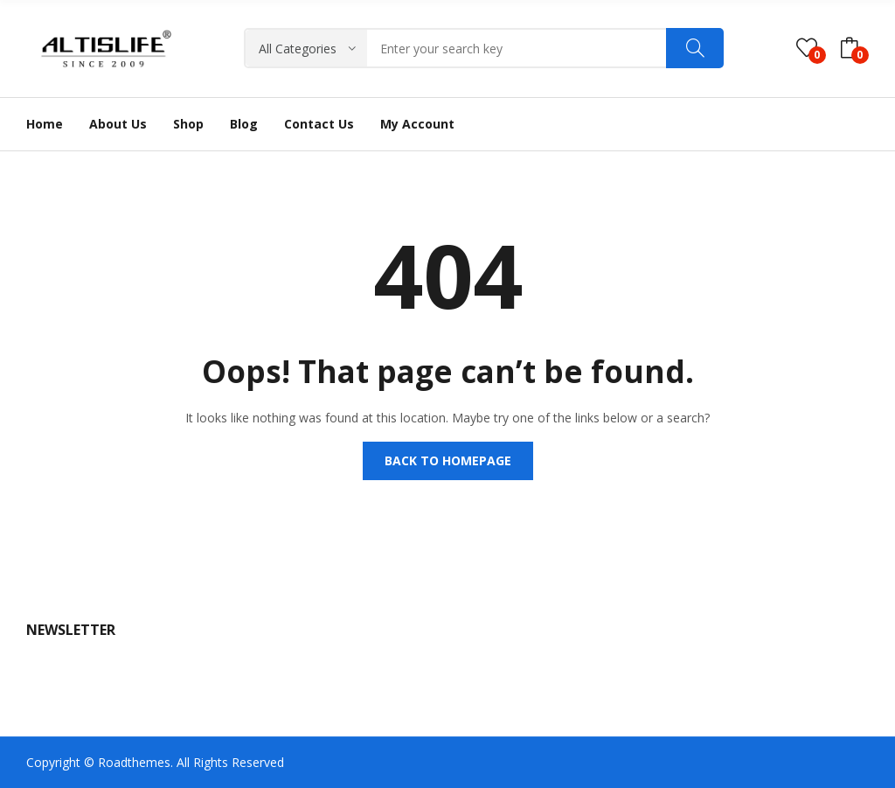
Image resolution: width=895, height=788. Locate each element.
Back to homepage (448, 460)
